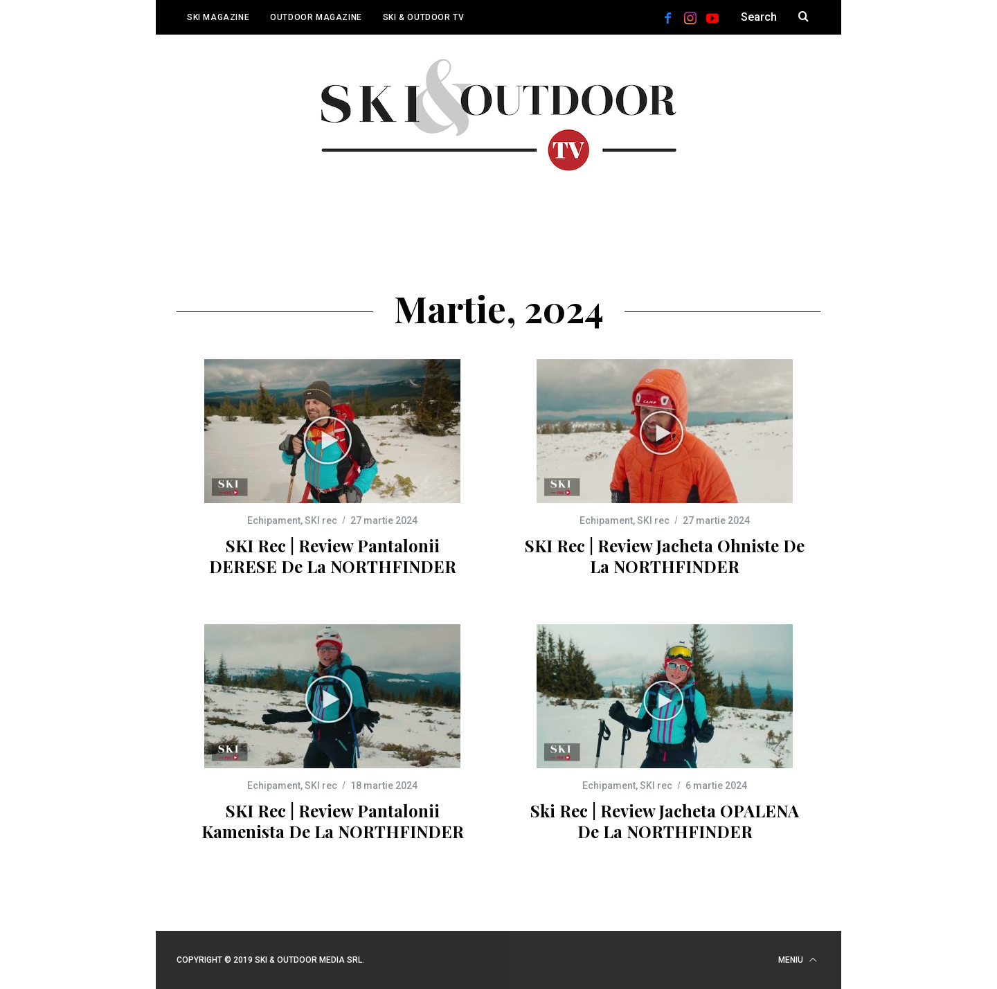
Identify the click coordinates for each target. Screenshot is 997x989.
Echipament (273, 520)
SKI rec (321, 520)
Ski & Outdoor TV (424, 17)
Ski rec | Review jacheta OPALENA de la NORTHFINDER (664, 820)
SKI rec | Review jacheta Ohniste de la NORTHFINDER (665, 555)
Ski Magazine (218, 17)
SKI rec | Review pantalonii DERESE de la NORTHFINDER (332, 555)
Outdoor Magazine (316, 17)
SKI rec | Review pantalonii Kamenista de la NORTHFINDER (332, 820)
